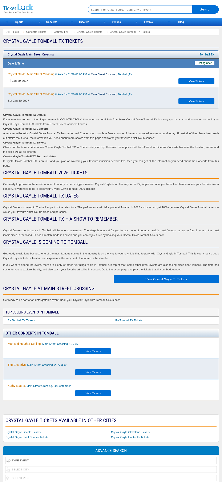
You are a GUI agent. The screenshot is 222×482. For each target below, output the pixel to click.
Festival (149, 22)
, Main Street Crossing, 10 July (43, 343)
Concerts (51, 22)
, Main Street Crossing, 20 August (37, 364)
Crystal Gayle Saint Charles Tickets (26, 437)
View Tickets (196, 81)
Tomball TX (207, 54)
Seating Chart (204, 63)
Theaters (84, 22)
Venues (116, 22)
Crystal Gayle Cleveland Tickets (130, 432)
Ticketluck (41, 9)
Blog (181, 22)
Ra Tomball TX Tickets (21, 320)
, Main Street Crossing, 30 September (39, 385)
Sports (19, 22)
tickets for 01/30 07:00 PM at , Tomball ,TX (70, 94)
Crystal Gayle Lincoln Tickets (23, 432)
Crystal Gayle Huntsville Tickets (130, 437)
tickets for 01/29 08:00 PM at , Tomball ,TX (70, 74)
